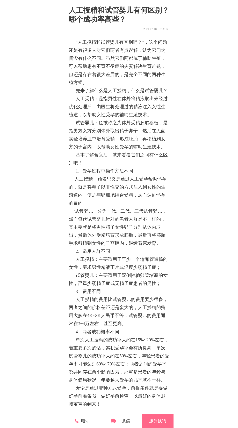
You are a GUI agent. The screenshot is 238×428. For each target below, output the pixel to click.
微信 (125, 420)
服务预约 (157, 420)
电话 (85, 420)
